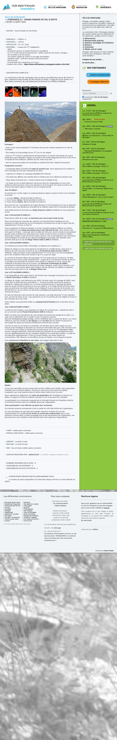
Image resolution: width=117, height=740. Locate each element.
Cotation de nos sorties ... (92, 59)
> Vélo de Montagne (29, 512)
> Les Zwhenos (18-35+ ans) (32, 519)
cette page (57, 528)
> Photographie (28, 509)
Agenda (91, 105)
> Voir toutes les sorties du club (98, 248)
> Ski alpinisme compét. (31, 504)
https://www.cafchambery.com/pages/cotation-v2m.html (46, 64)
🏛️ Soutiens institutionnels (98, 75)
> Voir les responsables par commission (17, 524)
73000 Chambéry (60, 506)
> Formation (8, 516)
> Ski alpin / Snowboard (12, 517)
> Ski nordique (27, 511)
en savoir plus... (88, 63)
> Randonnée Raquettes (12, 504)
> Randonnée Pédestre (30, 516)
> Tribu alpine (27, 506)
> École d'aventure (29, 514)
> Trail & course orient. (11, 519)
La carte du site (81, 6)
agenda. (107, 508)
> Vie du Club (27, 521)
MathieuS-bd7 (34, 455)
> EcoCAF (26, 507)
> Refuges (7, 511)
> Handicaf (26, 502)
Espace (105, 6)
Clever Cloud (108, 551)
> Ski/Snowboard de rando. (13, 506)
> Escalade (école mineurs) (13, 502)
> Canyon (7, 521)
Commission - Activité (55, 6)
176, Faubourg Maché (60, 503)
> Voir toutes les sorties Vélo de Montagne (97, 243)
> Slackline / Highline (30, 517)
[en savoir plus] (86, 520)
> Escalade (7, 509)
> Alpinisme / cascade (11, 514)
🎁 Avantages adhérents (99, 82)
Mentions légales (89, 496)
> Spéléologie (8, 512)
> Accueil (7, 507)
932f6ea (95, 529)
